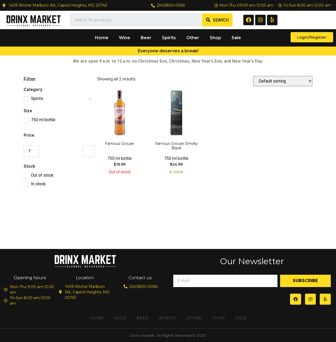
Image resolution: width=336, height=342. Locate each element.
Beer (146, 37)
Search (221, 20)
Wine (124, 37)
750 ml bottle (43, 119)
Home (101, 37)
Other (192, 37)
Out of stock (42, 175)
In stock (38, 183)
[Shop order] (282, 81)
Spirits (169, 37)
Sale (236, 37)
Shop (215, 37)
